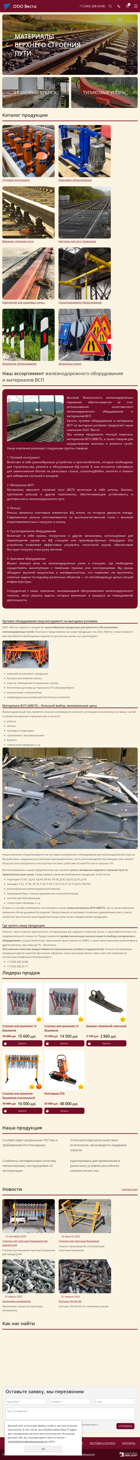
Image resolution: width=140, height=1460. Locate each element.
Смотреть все (130, 1189)
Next (133, 45)
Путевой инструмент (16, 180)
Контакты (128, 1443)
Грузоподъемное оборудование (80, 302)
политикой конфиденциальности (27, 1441)
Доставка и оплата (102, 1443)
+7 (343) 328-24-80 (92, 6)
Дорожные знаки (70, 364)
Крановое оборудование (75, 180)
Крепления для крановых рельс (23, 302)
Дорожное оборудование (19, 364)
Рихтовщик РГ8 (54, 1093)
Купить (22, 1043)
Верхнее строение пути (18, 241)
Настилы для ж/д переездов (77, 241)
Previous (7, 45)
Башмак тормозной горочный (106, 1026)
